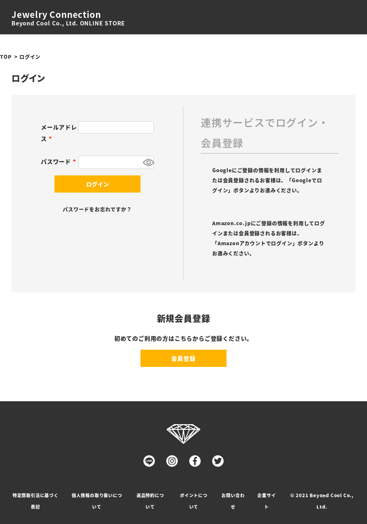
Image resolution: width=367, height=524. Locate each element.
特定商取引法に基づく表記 (35, 501)
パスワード (59, 161)
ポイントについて (194, 501)
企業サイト (266, 501)
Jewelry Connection (56, 14)
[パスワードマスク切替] (147, 162)
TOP (5, 56)
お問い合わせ (232, 501)
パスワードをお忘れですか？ (97, 209)
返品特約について (150, 501)
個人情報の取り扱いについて (97, 501)
